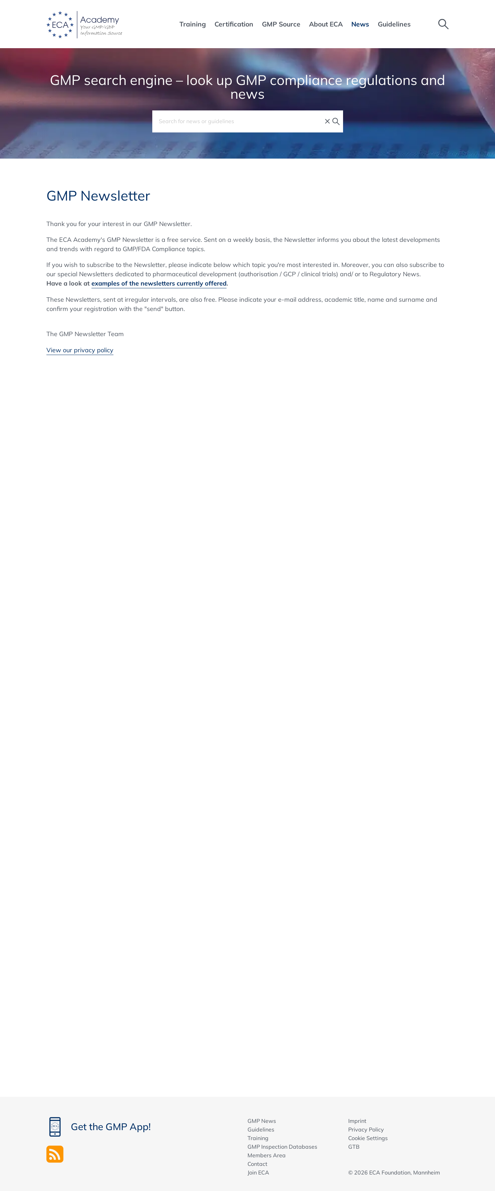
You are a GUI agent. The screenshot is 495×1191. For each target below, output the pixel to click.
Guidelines (261, 1129)
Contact (257, 1163)
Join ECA (258, 1172)
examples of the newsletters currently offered (159, 283)
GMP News (262, 1120)
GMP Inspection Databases (282, 1146)
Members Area (267, 1155)
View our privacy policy (79, 350)
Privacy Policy (366, 1129)
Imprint (357, 1120)
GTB (354, 1146)
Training (258, 1138)
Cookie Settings (368, 1138)
